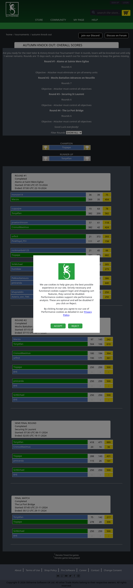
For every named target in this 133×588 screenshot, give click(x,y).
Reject (75, 325)
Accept (58, 325)
